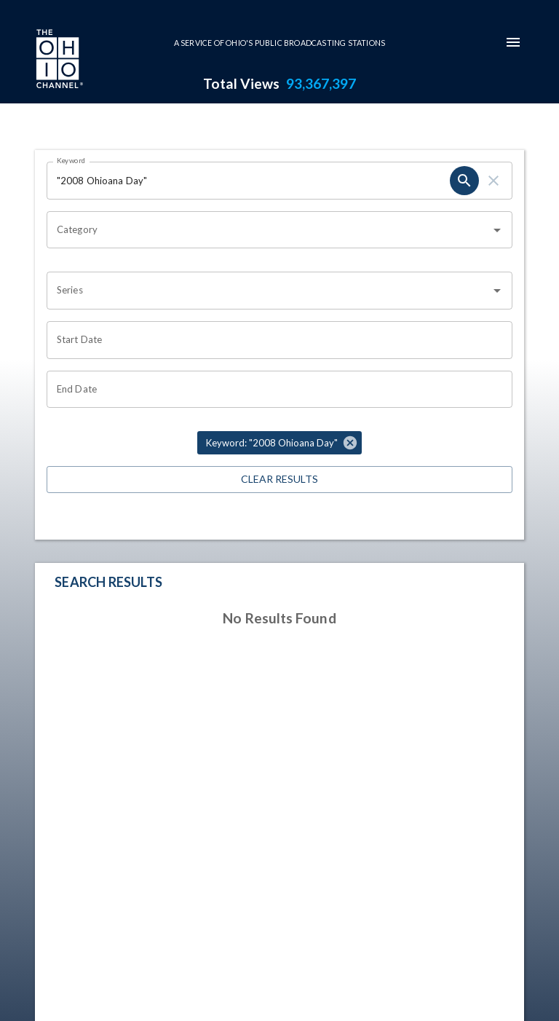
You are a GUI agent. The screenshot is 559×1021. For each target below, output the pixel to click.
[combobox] (268, 230)
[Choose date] (274, 340)
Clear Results (279, 479)
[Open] (497, 230)
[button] (279, 442)
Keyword (71, 160)
